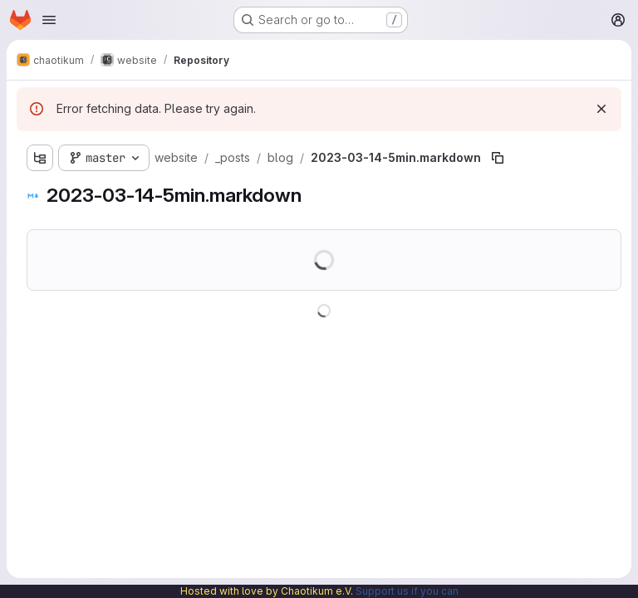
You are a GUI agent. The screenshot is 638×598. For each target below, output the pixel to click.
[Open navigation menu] (49, 20)
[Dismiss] (601, 109)
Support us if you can (407, 591)
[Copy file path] (497, 158)
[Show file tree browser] (40, 158)
